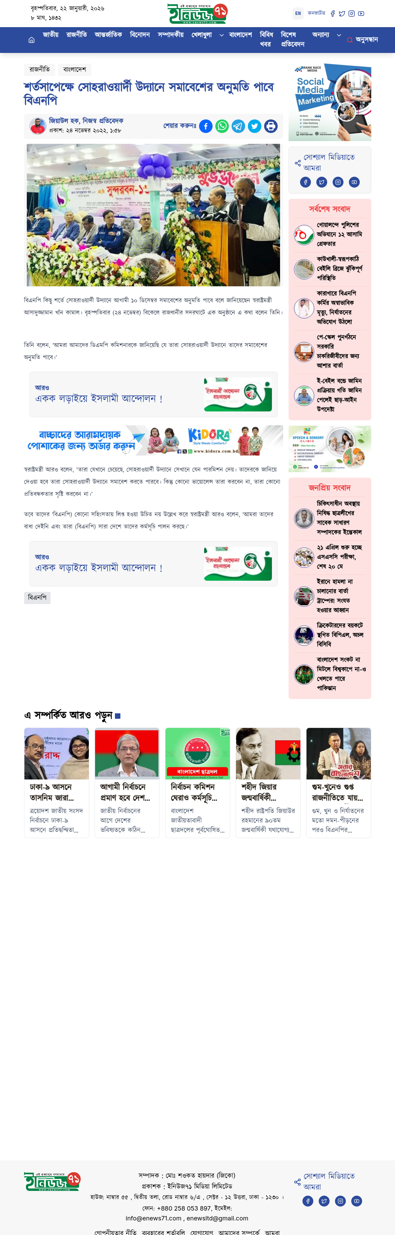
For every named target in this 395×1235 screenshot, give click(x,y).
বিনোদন (140, 35)
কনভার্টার (316, 13)
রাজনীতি (76, 35)
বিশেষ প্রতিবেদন (292, 40)
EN (298, 13)
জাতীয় (50, 35)
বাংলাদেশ (240, 35)
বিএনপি (37, 598)
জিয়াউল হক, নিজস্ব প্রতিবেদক (86, 121)
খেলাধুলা (202, 35)
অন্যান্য (321, 35)
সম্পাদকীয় (170, 35)
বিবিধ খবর (266, 40)
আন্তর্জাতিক (108, 35)
